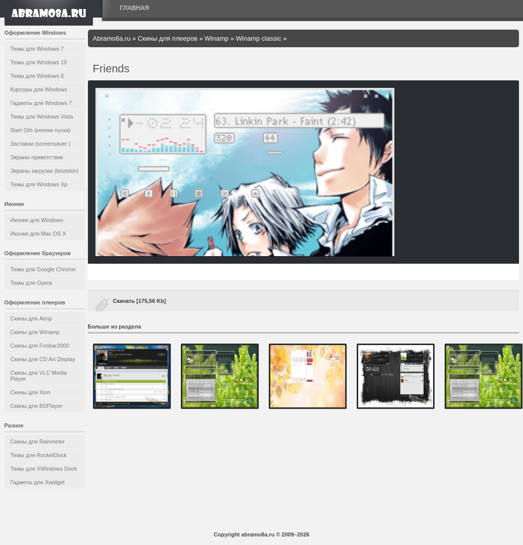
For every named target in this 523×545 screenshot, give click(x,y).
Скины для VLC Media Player (39, 376)
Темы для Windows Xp (39, 184)
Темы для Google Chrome (43, 269)
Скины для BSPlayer (37, 406)
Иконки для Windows (37, 220)
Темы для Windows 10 (39, 62)
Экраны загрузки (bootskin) (45, 171)
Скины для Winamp (35, 332)
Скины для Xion (31, 392)
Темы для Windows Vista (42, 117)
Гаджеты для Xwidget (38, 482)
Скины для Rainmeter (38, 442)
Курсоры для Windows (39, 89)
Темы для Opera (31, 283)
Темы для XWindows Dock (44, 469)
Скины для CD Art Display (43, 359)
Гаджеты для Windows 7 (41, 103)
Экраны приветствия (37, 157)
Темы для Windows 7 (37, 49)
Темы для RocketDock (39, 455)
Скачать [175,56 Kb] (139, 301)
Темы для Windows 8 (37, 76)
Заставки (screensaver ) (40, 144)
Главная (134, 8)
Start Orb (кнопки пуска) (41, 130)
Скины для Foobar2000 (40, 346)
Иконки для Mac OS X (38, 234)
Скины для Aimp (31, 318)
